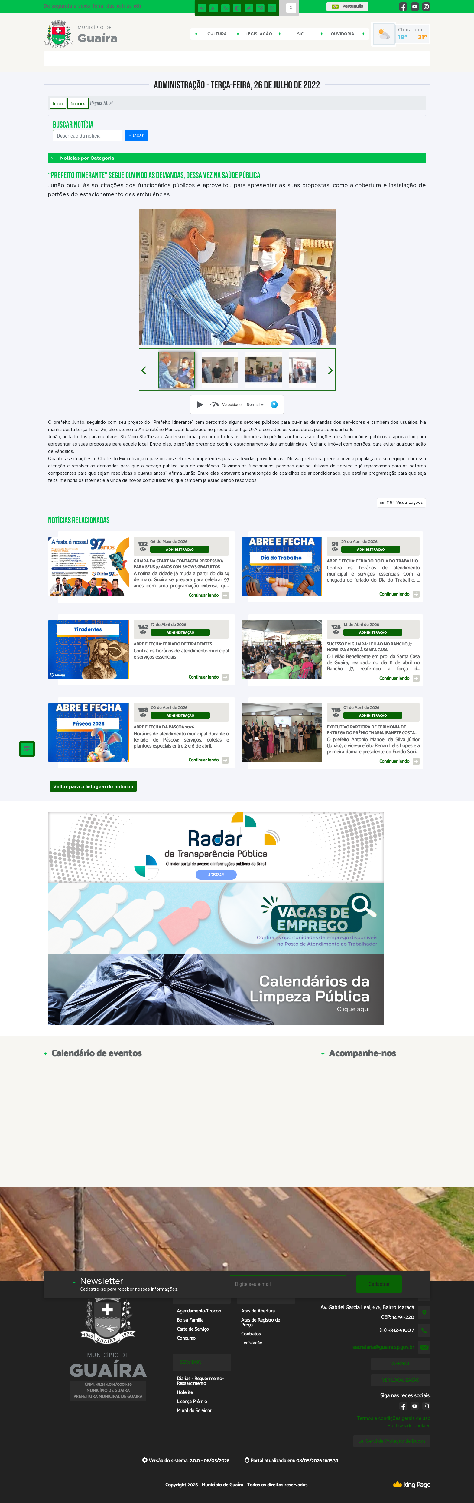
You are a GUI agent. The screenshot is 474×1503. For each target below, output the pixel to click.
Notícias (78, 103)
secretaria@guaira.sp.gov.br (383, 1347)
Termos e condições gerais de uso (393, 1418)
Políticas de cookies (409, 1425)
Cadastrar (379, 1284)
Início (58, 103)
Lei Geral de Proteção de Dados (392, 1441)
